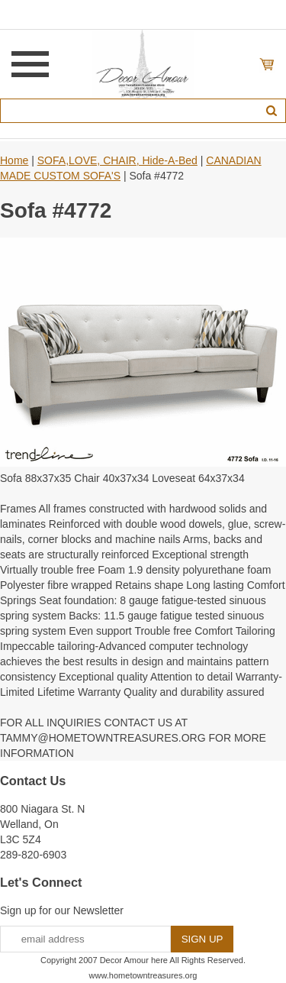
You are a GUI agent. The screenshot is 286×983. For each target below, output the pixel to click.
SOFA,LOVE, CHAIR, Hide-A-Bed (117, 160)
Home (14, 160)
